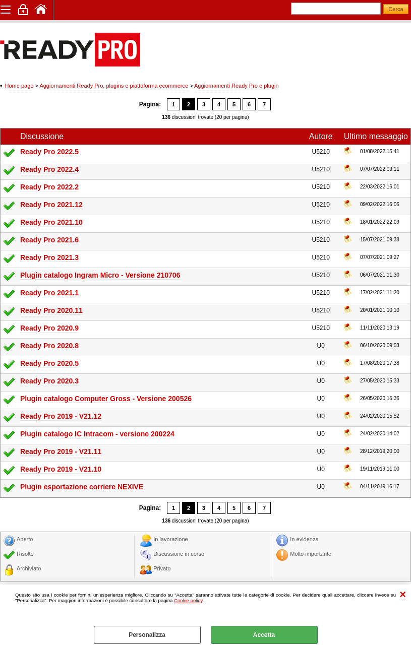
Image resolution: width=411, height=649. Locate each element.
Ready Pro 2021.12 (51, 205)
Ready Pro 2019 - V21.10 (60, 469)
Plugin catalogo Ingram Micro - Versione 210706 (100, 275)
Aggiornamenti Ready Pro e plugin (236, 86)
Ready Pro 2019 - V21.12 (60, 416)
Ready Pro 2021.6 (49, 240)
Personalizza (147, 634)
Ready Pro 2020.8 (49, 346)
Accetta (264, 634)
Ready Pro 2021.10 (51, 222)
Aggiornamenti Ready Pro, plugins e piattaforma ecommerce (113, 86)
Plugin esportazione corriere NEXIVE (81, 487)
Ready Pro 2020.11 (51, 310)
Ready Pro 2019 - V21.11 (60, 451)
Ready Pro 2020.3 (49, 381)
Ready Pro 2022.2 (49, 187)
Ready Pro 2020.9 (49, 328)
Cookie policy (188, 600)
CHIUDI (402, 595)
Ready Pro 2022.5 (49, 152)
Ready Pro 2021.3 (49, 257)
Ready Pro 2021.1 (49, 293)
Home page (19, 86)
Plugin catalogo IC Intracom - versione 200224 (97, 434)
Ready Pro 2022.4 (49, 169)
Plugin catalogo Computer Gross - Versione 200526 (106, 399)
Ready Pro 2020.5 (49, 363)
